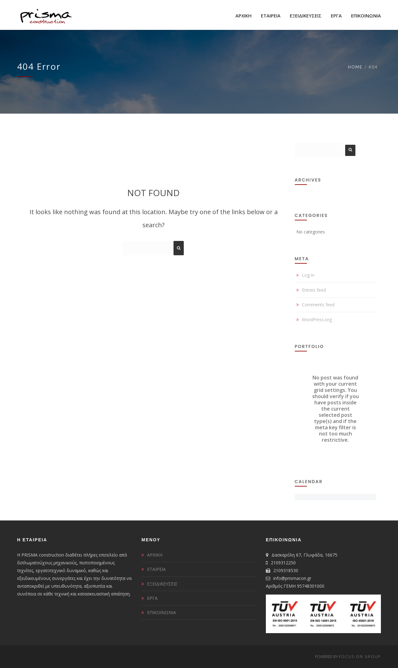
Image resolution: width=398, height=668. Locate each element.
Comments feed (318, 305)
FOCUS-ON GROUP (360, 656)
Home (355, 66)
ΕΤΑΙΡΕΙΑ (156, 569)
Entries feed (314, 290)
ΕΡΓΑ (152, 598)
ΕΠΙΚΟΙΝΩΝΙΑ (161, 612)
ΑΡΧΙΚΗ (154, 555)
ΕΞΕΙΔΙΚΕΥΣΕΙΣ (162, 584)
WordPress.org (317, 319)
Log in (308, 275)
